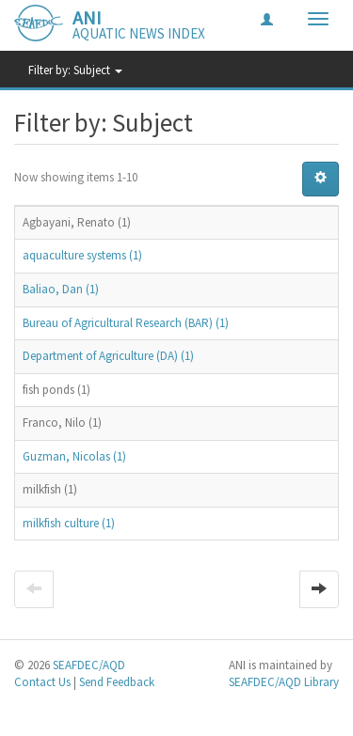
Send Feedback (116, 682)
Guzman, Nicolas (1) (74, 456)
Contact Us (42, 682)
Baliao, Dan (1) (61, 289)
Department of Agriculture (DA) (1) (108, 356)
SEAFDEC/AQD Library (284, 682)
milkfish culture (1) (69, 523)
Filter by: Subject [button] (75, 70)
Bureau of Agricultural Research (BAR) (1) (126, 323)
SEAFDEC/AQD (89, 665)
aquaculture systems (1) (82, 255)
